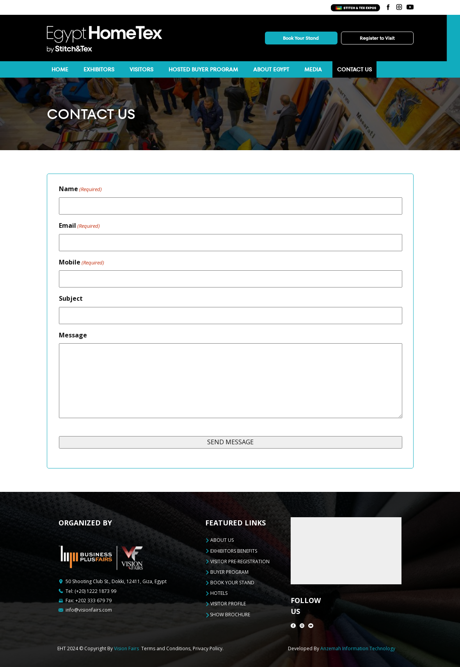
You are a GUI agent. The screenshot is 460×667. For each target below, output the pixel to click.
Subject (71, 298)
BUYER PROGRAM (227, 572)
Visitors (141, 69)
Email (79, 225)
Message (73, 335)
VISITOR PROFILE (225, 603)
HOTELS (216, 593)
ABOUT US (219, 540)
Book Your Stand (301, 38)
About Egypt (271, 69)
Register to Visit (377, 38)
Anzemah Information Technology (357, 648)
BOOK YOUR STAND (229, 582)
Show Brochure (227, 614)
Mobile (81, 262)
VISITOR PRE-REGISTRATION (237, 561)
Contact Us (354, 69)
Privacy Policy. (208, 648)
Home (60, 69)
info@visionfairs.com (89, 610)
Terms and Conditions (165, 648)
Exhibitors (98, 69)
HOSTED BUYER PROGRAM (203, 69)
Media (313, 69)
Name (80, 188)
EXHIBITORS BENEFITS (231, 551)
